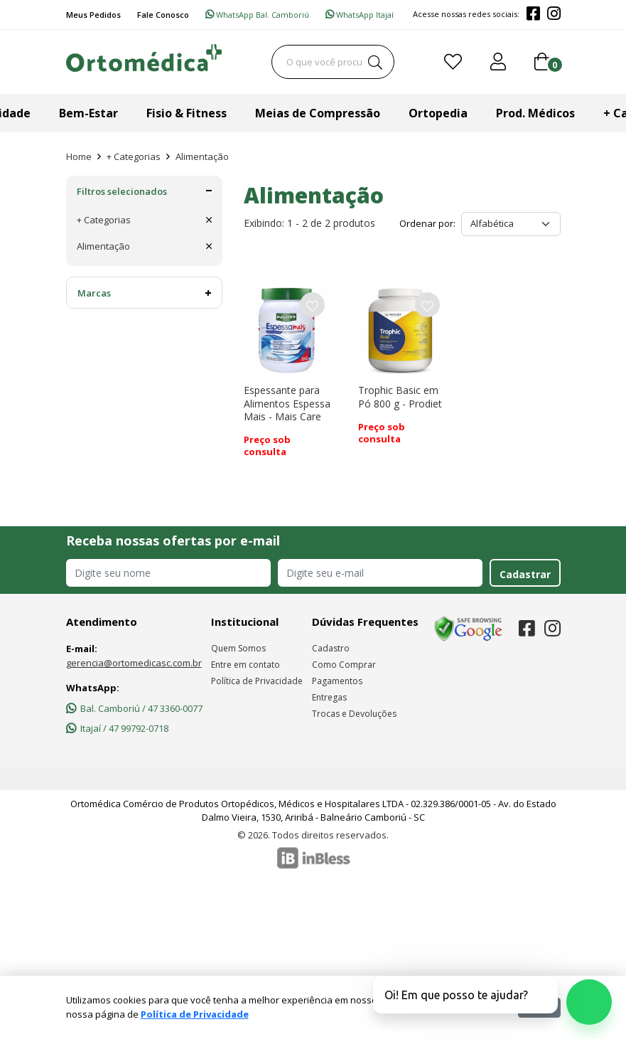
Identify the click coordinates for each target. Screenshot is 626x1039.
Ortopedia (438, 113)
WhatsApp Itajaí (359, 14)
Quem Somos (238, 648)
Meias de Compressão (317, 113)
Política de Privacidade (257, 681)
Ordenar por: (427, 223)
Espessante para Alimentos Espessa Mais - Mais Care (287, 402)
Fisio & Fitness (186, 113)
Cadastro (331, 648)
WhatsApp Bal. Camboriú (257, 14)
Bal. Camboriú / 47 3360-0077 (134, 708)
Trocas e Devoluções (354, 714)
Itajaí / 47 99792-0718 (117, 728)
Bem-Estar (88, 113)
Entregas (329, 697)
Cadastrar (525, 574)
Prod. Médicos (535, 113)
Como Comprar (344, 665)
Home (79, 156)
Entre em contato (245, 665)
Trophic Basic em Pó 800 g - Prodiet (400, 396)
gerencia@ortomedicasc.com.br (134, 662)
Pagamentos (337, 681)
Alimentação (202, 156)
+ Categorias (134, 156)
